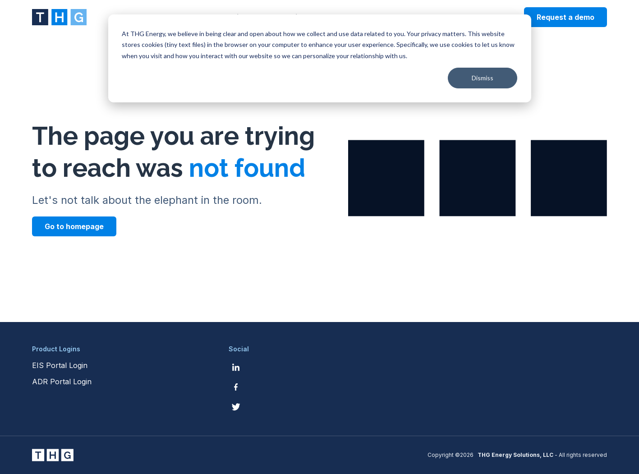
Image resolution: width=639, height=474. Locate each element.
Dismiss (482, 78)
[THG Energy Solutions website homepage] (59, 17)
